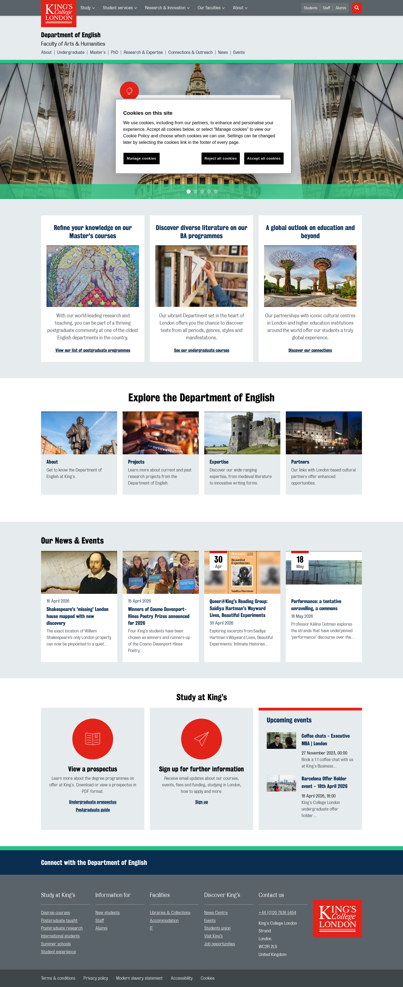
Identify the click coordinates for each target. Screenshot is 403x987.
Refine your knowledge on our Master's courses (93, 231)
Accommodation (164, 920)
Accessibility (182, 978)
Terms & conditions (58, 978)
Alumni (341, 8)
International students (60, 936)
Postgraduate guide (93, 810)
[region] (203, 136)
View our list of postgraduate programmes (92, 350)
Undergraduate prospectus (92, 802)
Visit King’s (213, 936)
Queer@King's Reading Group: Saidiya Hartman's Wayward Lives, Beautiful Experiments (239, 608)
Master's (98, 52)
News (223, 52)
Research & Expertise (143, 52)
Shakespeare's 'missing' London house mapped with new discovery (77, 616)
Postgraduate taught (59, 920)
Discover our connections (310, 350)
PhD (114, 52)
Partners (300, 461)
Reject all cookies (220, 158)
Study (85, 8)
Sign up (201, 802)
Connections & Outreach (190, 52)
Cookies (208, 978)
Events (239, 52)
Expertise (219, 461)
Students (310, 8)
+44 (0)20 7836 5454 (277, 913)
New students (107, 913)
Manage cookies (141, 158)
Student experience (58, 952)
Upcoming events (289, 720)
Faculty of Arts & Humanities (73, 44)
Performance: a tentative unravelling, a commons (316, 605)
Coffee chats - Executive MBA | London (326, 739)
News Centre (216, 913)
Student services (118, 8)
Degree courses (55, 913)
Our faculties (209, 8)
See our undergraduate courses (201, 350)
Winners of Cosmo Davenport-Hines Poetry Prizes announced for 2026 (159, 616)
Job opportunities (219, 944)
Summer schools (56, 944)
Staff (326, 8)
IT (151, 928)
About (238, 8)
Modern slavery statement (139, 978)
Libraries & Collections (170, 913)
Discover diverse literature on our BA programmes (201, 231)
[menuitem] (87, 8)
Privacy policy (95, 978)
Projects (136, 461)
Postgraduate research (62, 928)
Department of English (71, 35)
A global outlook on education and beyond (310, 231)
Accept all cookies (264, 158)
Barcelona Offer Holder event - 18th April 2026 (325, 782)
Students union (217, 928)
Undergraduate (71, 52)
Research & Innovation (165, 8)
